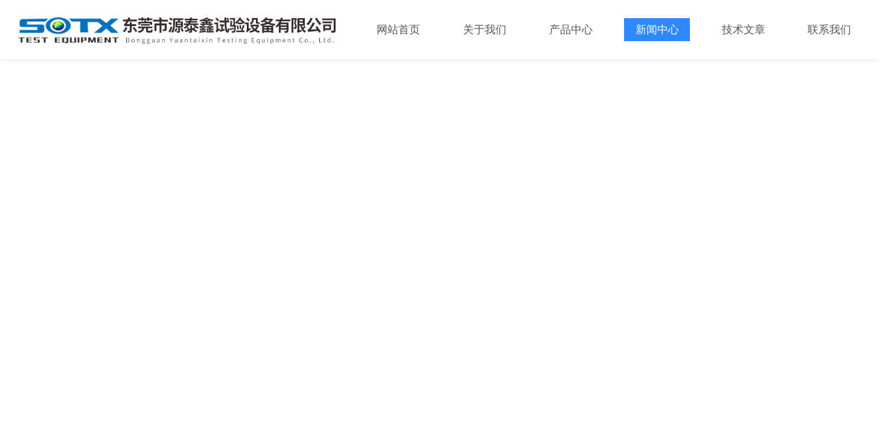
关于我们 (484, 30)
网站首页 (398, 30)
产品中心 (571, 30)
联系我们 (829, 30)
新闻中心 (657, 30)
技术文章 (743, 30)
